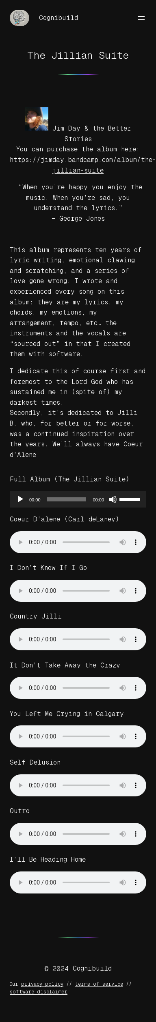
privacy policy (42, 984)
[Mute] (113, 499)
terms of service (99, 984)
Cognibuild (58, 18)
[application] (78, 499)
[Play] (20, 499)
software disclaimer (38, 992)
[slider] (67, 499)
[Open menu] (141, 18)
